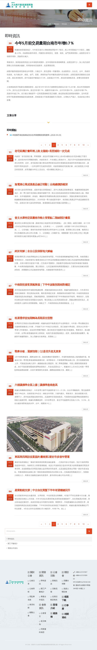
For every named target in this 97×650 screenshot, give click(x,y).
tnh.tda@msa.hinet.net (81, 582)
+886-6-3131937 (81, 572)
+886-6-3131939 (81, 575)
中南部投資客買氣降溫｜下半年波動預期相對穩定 (42, 284)
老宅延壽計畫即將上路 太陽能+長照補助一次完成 (42, 151)
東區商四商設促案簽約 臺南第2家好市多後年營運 (42, 456)
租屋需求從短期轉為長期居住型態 (33, 318)
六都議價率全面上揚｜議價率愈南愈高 (36, 385)
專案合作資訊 (13, 548)
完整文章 (85, 175)
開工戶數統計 (13, 543)
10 (83, 145)
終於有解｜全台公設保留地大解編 (33, 251)
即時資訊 (64, 24)
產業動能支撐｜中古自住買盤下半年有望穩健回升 (42, 490)
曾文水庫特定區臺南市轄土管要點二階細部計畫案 (42, 217)
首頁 (49, 24)
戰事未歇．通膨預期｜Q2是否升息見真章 (38, 351)
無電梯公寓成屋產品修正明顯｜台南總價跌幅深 (41, 184)
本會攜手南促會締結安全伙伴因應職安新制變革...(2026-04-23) (37, 135)
